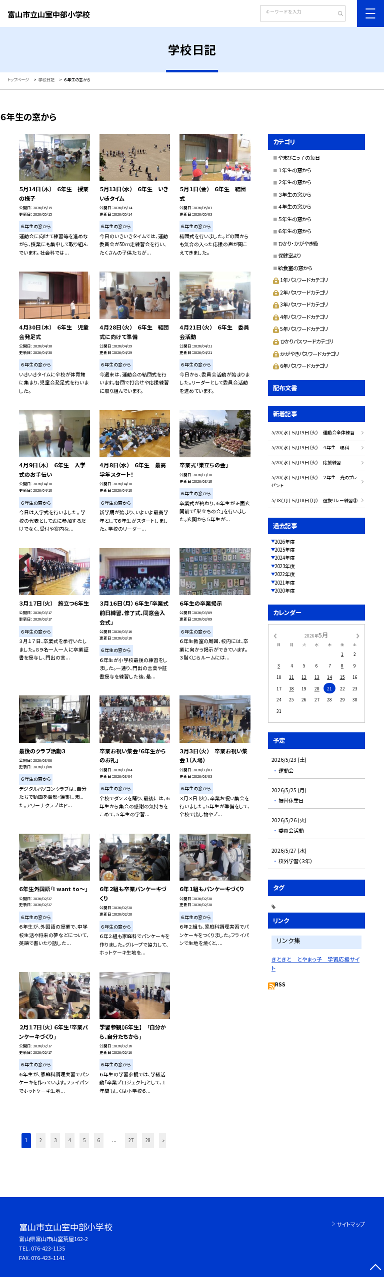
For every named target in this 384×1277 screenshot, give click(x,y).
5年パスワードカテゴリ (300, 328)
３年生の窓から (295, 194)
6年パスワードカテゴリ (300, 365)
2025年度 (285, 549)
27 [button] (131, 1140)
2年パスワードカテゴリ (300, 292)
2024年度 (285, 557)
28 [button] (148, 1140)
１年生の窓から (295, 170)
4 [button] (69, 1140)
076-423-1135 (48, 1248)
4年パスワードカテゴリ (300, 316)
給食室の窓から (295, 268)
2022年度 (285, 574)
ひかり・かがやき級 (298, 243)
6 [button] (99, 1140)
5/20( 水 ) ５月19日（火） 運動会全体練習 (313, 432)
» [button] (163, 1140)
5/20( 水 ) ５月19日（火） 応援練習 (306, 462)
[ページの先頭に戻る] (375, 1268)
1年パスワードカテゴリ (300, 280)
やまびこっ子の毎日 (299, 157)
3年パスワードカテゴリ (300, 304)
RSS (280, 984)
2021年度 (285, 582)
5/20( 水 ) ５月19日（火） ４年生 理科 (310, 447)
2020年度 (285, 590)
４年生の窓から (295, 206)
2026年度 (285, 541)
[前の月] (275, 635)
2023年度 (285, 566)
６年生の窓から (295, 231)
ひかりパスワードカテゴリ (303, 341)
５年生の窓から (295, 219)
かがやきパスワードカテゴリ (306, 353)
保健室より (289, 255)
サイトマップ (350, 1224)
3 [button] (55, 1140)
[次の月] (358, 635)
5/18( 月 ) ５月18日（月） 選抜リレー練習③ (315, 500)
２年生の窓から (295, 182)
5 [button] (84, 1140)
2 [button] (41, 1140)
